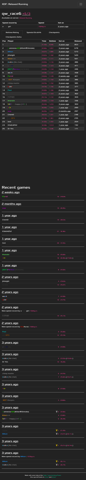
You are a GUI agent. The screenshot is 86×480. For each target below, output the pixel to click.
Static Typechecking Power (52, 475)
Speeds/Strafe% (34, 32)
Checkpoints (54, 32)
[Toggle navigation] (81, 4)
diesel (54, 477)
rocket (47, 477)
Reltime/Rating (12, 32)
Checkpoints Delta (14, 37)
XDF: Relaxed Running (15, 4)
